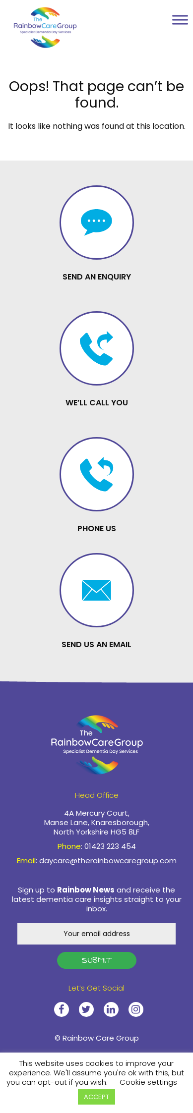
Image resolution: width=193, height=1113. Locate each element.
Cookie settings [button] (148, 1082)
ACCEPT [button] (96, 1097)
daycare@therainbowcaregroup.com (108, 860)
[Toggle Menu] (180, 19)
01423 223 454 (147, 21)
